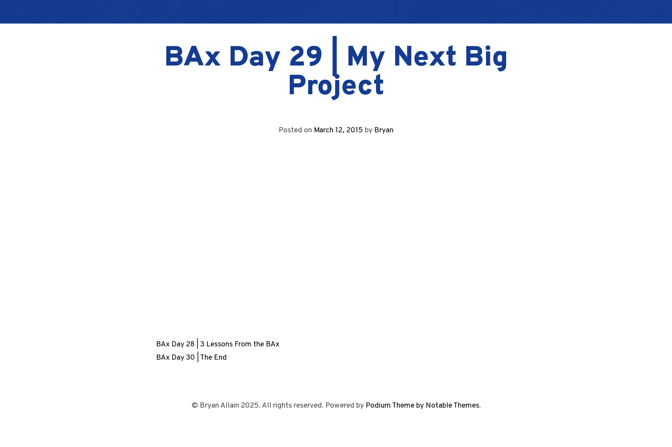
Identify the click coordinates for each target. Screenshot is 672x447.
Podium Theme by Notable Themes (422, 406)
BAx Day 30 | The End (191, 358)
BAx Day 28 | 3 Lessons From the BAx (217, 344)
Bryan (383, 130)
